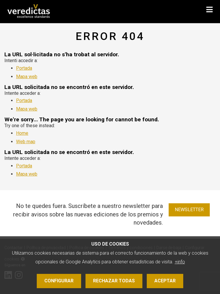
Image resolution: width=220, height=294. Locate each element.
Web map (25, 141)
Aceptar (165, 281)
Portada (24, 68)
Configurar (59, 281)
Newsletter (189, 209)
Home (22, 133)
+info (180, 262)
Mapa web (26, 76)
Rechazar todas (114, 281)
